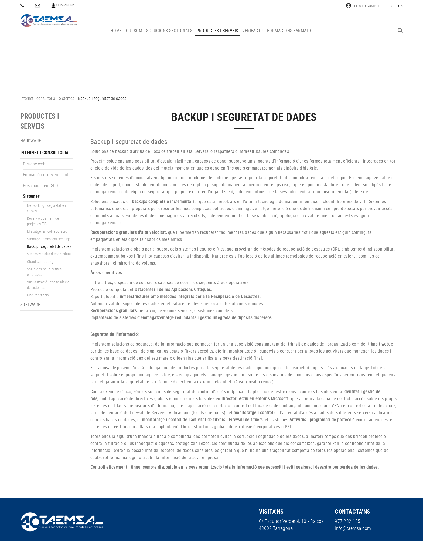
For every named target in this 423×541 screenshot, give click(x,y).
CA (400, 5)
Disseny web (34, 164)
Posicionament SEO (40, 185)
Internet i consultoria (37, 98)
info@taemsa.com (353, 528)
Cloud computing (40, 261)
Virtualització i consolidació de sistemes (48, 284)
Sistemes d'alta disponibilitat (49, 253)
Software (30, 304)
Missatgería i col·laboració (47, 231)
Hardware (30, 141)
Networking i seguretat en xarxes (46, 208)
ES (392, 5)
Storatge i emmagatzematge (48, 238)
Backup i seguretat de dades (49, 246)
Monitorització (38, 294)
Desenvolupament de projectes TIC (43, 221)
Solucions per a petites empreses (44, 271)
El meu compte (363, 5)
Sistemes (66, 98)
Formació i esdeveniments (46, 175)
